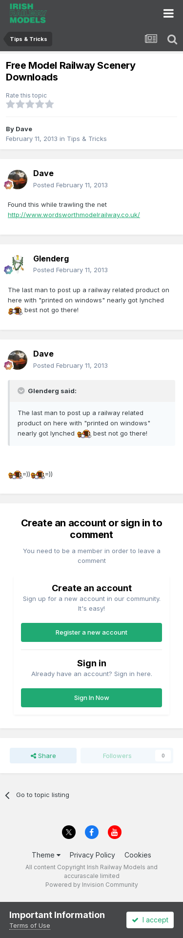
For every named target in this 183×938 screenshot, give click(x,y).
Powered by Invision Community (91, 884)
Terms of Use (29, 925)
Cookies (137, 855)
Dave (24, 129)
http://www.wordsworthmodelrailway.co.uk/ (74, 215)
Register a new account (91, 632)
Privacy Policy (92, 855)
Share (43, 755)
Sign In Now (91, 697)
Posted (70, 185)
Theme (46, 855)
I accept (150, 920)
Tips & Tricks (87, 138)
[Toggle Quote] (22, 391)
